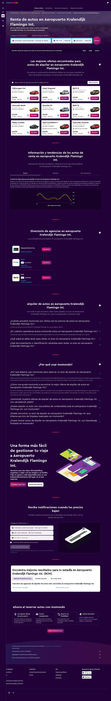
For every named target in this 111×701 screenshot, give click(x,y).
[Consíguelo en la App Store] (90, 677)
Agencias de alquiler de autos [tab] (25, 578)
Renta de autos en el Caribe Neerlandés (33, 12)
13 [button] (39, 66)
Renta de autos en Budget (23, 587)
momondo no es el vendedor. (59, 651)
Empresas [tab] (58, 173)
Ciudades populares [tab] (44, 578)
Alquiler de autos (17, 12)
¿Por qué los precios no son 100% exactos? (59, 658)
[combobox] (22, 36)
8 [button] (48, 61)
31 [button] (27, 78)
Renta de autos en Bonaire (51, 12)
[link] (37, 98)
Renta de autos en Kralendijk (67, 12)
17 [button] (27, 70)
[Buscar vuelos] (3, 8)
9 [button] (52, 61)
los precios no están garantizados (56, 646)
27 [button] (40, 74)
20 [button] (40, 70)
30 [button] (52, 74)
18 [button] (31, 70)
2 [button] (52, 57)
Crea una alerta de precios (89, 619)
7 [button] (58, 61)
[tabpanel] (58, 195)
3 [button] (71, 57)
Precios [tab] (28, 173)
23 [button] (52, 70)
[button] (3, 3)
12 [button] (35, 66)
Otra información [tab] (89, 173)
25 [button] (31, 74)
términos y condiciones (42, 550)
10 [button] (27, 66)
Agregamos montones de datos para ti (59, 654)
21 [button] (44, 70)
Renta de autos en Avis (65, 587)
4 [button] (31, 61)
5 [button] (35, 61)
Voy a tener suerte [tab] (59, 578)
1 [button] (48, 57)
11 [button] (31, 66)
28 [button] (44, 74)
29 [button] (48, 74)
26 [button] (35, 74)
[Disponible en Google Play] (90, 672)
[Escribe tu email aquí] (36, 537)
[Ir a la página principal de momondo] (12, 3)
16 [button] (52, 66)
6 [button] (39, 61)
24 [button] (27, 74)
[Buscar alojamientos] (3, 12)
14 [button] (44, 66)
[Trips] (3, 21)
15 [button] (48, 66)
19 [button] (35, 70)
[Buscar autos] (3, 15)
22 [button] (48, 70)
